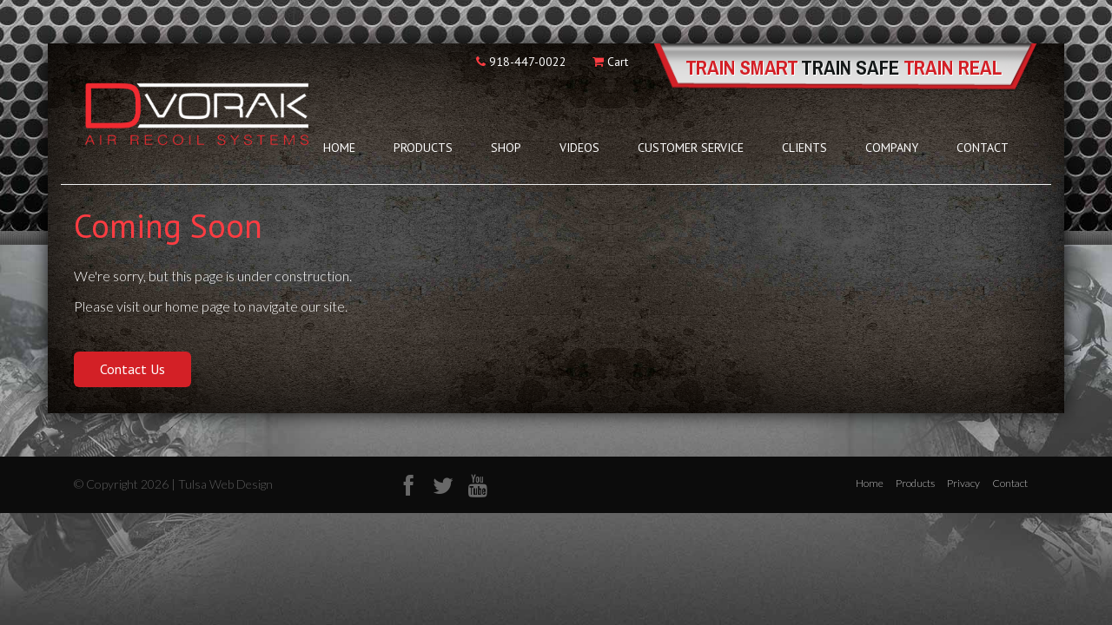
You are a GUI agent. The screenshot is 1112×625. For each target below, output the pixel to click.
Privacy (963, 483)
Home (339, 147)
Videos (579, 147)
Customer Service (691, 147)
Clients (804, 147)
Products (423, 147)
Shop (506, 147)
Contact (982, 147)
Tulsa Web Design (225, 484)
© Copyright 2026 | (126, 484)
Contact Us (132, 369)
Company (891, 147)
